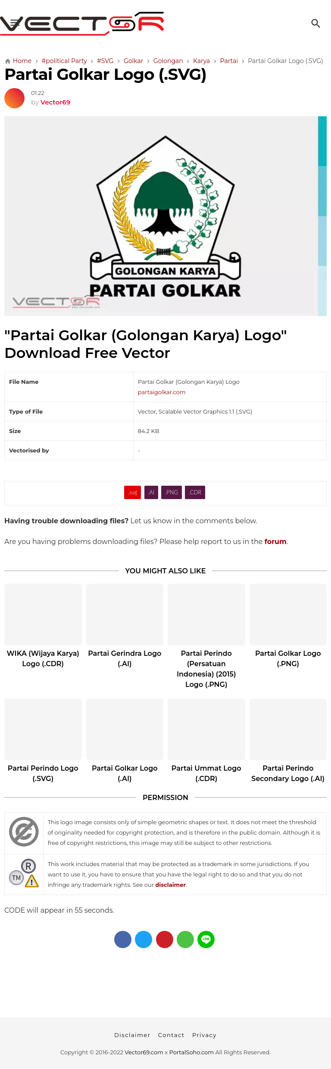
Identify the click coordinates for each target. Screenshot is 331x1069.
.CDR (195, 492)
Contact (171, 1034)
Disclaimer (132, 1034)
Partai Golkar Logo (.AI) (125, 773)
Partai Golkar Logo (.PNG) (288, 658)
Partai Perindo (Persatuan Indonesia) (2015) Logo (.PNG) (206, 669)
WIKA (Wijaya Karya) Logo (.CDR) (43, 658)
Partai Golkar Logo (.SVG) (105, 74)
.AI (151, 492)
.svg (132, 492)
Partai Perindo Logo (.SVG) (43, 773)
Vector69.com (144, 1052)
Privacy (204, 1034)
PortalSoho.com (191, 1052)
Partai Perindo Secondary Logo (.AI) (288, 773)
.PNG (171, 492)
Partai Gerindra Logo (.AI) (124, 658)
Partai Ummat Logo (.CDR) (206, 773)
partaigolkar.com (162, 392)
